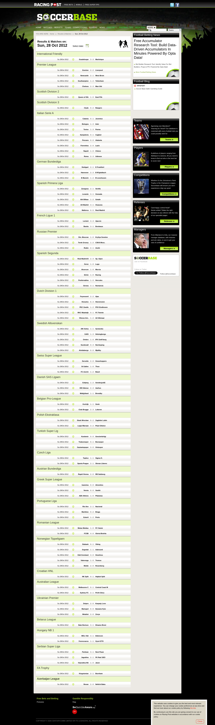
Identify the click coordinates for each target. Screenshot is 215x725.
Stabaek (85, 544)
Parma (97, 129)
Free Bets (112, 27)
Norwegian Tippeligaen (50, 538)
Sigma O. (99, 458)
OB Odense (84, 388)
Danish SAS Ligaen (48, 377)
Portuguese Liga (47, 500)
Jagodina (84, 657)
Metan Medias (83, 528)
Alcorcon (85, 269)
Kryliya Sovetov (101, 237)
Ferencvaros (84, 641)
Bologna (85, 124)
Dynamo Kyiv (100, 609)
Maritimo (85, 512)
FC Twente (99, 312)
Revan (86, 684)
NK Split (85, 576)
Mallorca (85, 210)
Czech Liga (44, 452)
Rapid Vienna (83, 474)
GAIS (87, 334)
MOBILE (79, 5)
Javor (97, 663)
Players (93, 27)
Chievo (98, 151)
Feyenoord (84, 296)
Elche (86, 275)
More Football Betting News (146, 72)
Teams (68, 27)
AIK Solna (85, 329)
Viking (97, 544)
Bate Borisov (83, 625)
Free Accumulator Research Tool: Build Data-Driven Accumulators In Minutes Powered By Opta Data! (155, 49)
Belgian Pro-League (49, 398)
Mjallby (98, 350)
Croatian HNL (45, 571)
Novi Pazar (99, 652)
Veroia (86, 490)
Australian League (48, 581)
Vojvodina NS (83, 663)
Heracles (85, 302)
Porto (97, 517)
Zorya (97, 614)
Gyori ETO (99, 641)
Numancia (99, 286)
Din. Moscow (83, 237)
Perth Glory (99, 593)
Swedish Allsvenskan (49, 323)
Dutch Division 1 (47, 290)
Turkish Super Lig (47, 430)
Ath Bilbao (84, 199)
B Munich (85, 178)
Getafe (97, 199)
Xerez (86, 264)
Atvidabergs (84, 350)
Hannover (85, 172)
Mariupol (85, 609)
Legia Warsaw (83, 426)
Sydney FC (84, 593)
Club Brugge (84, 409)
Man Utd (98, 86)
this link (193, 708)
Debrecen (99, 636)
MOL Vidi (84, 636)
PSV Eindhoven (101, 307)
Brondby (98, 393)
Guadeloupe (84, 59)
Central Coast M (101, 587)
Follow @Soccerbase (168, 274)
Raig (74, 702)
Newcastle (84, 75)
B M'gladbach (100, 172)
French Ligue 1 (46, 215)
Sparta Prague (83, 463)
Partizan (85, 652)
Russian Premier (47, 231)
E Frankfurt (99, 167)
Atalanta (98, 140)
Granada (98, 194)
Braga (97, 512)
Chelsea (85, 86)
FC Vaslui (99, 528)
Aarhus (98, 388)
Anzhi (97, 248)
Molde (86, 566)
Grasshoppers (101, 361)
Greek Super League (49, 479)
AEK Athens (83, 496)
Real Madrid (100, 210)
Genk (97, 404)
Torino (86, 129)
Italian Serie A (45, 113)
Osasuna (98, 205)
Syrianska (99, 329)
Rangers (98, 108)
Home (38, 27)
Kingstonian (84, 673)
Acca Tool (140, 27)
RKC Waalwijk (83, 312)
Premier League (46, 64)
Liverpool (99, 70)
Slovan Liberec (101, 463)
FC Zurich (84, 372)
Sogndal (85, 550)
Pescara (85, 140)
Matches (47, 27)
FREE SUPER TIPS (92, 5)
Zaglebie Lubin (101, 420)
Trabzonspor (84, 442)
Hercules (98, 280)
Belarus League (46, 619)
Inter (97, 124)
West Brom (99, 75)
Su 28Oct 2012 (63, 59)
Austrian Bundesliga (49, 468)
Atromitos (99, 485)
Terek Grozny (83, 242)
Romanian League (48, 522)
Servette (85, 361)
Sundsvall (85, 345)
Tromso (98, 560)
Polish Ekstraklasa (48, 414)
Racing (98, 275)
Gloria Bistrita (100, 533)
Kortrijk (86, 404)
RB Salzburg (100, 474)
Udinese (98, 156)
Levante (85, 194)
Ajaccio (98, 221)
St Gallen (85, 366)
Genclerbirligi (100, 436)
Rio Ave (86, 506)
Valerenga (85, 560)
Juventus (99, 119)
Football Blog (142, 81)
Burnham (99, 673)
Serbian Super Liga (48, 646)
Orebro (86, 339)
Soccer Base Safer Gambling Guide (149, 89)
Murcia (98, 269)
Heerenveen (100, 302)
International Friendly (49, 53)
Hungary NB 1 (45, 630)
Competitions (80, 27)
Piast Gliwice (100, 426)
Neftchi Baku (100, 684)
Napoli (86, 151)
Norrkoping (99, 345)
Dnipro (86, 603)
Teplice (86, 458)
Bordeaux (99, 226)
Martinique (99, 59)
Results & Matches (64, 34)
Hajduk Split (100, 576)
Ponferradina (83, 280)
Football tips (126, 27)
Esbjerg (85, 383)
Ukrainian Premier (48, 597)
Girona (86, 286)
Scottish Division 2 (48, 91)
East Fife (98, 97)
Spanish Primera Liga (50, 183)
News (102, 27)
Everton (85, 70)
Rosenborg (99, 566)
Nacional (98, 506)
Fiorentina (84, 145)
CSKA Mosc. (100, 242)
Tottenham (99, 81)
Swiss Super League (49, 355)
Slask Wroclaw (83, 420)
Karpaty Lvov (100, 603)
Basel (97, 372)
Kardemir (84, 436)
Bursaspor (99, 442)
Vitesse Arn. (84, 318)
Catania (86, 119)
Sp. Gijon (99, 259)
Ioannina (85, 485)
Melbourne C (84, 587)
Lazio (97, 145)
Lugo (97, 264)
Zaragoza (84, 189)
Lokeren (98, 409)
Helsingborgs (100, 334)
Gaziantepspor (83, 447)
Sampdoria (84, 135)
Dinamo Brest (100, 625)
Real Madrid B (83, 259)
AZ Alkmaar (100, 318)
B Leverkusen (100, 178)
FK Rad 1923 (100, 657)
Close (200, 721)
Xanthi (97, 490)
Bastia (86, 226)
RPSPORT (141, 86)
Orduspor (99, 447)
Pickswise (40, 702)
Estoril (85, 517)
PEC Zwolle (84, 307)
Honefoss (99, 555)
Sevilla (98, 189)
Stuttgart (85, 167)
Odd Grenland (83, 555)
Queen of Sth (83, 97)
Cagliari (98, 135)
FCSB (86, 533)
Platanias (99, 496)
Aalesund (99, 550)
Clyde (86, 108)
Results (58, 27)
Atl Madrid (84, 205)
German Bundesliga (49, 161)
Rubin (86, 248)
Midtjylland (84, 393)
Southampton (83, 81)
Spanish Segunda (47, 253)
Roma (86, 156)
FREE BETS (68, 5)
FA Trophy (43, 667)
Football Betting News (147, 35)
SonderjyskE (100, 383)
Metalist (85, 614)
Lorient (85, 221)
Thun (97, 366)
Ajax (97, 296)
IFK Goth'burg (100, 339)
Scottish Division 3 (48, 102)
